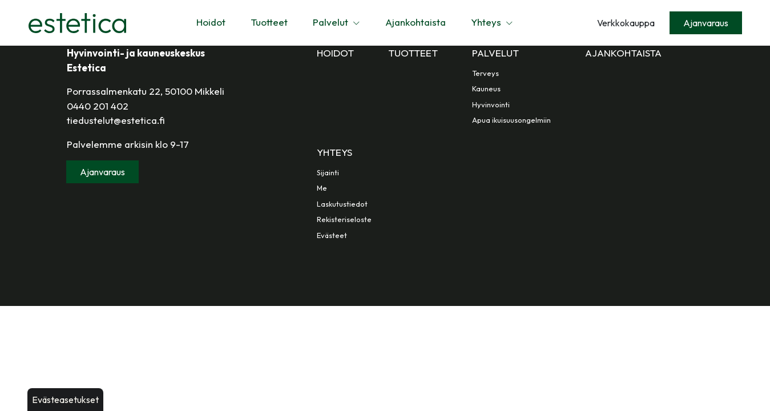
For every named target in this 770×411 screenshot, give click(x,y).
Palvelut (336, 22)
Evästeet (332, 235)
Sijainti (328, 172)
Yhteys (492, 22)
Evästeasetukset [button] (65, 399)
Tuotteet (269, 22)
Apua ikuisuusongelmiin (511, 119)
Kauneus (486, 88)
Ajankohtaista (415, 22)
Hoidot (210, 22)
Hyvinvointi (491, 104)
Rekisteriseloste (344, 219)
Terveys (485, 73)
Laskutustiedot (342, 203)
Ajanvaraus (705, 23)
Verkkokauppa (626, 23)
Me (322, 187)
